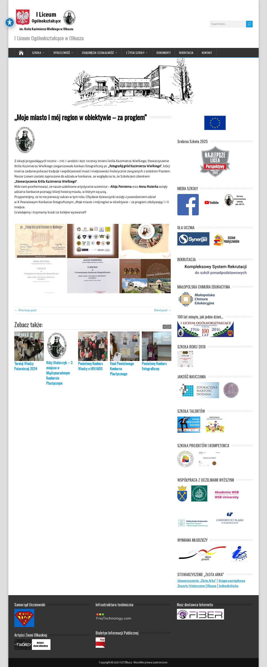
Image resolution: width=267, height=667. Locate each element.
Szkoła (36, 52)
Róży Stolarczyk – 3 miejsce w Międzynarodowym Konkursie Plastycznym (59, 373)
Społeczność (61, 52)
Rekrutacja (186, 52)
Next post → (162, 310)
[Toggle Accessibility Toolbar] (9, 10)
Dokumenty (163, 52)
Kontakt (207, 52)
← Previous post (25, 310)
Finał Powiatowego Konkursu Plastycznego (122, 368)
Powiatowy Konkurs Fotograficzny (154, 366)
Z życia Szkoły (135, 52)
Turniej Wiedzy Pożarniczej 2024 (25, 366)
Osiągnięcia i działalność (98, 52)
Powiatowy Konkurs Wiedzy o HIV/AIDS (90, 366)
